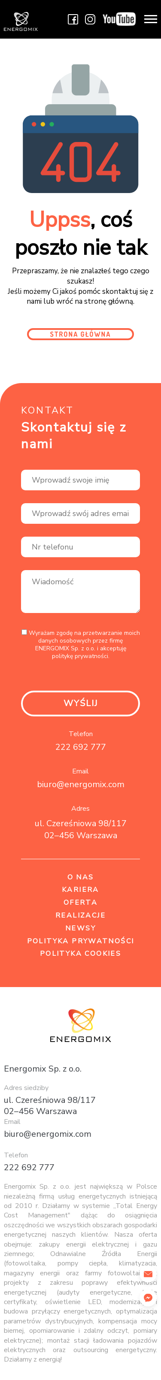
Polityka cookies (80, 953)
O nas (80, 877)
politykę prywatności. (80, 656)
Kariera (80, 889)
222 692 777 (80, 747)
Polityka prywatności (80, 941)
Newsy (80, 928)
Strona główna (80, 334)
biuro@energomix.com (81, 784)
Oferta (80, 902)
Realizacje (80, 915)
